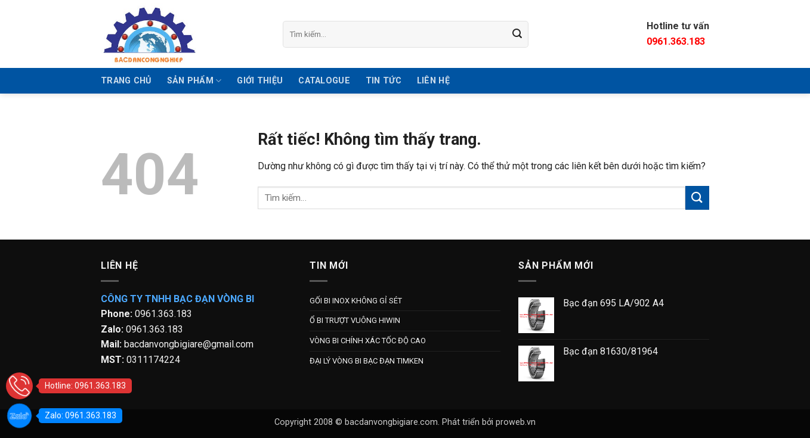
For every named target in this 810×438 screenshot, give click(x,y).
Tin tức (383, 81)
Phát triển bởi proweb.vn (489, 422)
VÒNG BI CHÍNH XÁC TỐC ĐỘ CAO (368, 340)
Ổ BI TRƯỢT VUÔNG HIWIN (355, 320)
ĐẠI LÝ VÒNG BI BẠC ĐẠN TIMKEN (366, 360)
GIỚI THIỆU (260, 81)
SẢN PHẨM (194, 80)
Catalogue (324, 81)
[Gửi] (518, 34)
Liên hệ (433, 81)
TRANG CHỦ (126, 81)
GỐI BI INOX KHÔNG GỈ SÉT (356, 300)
